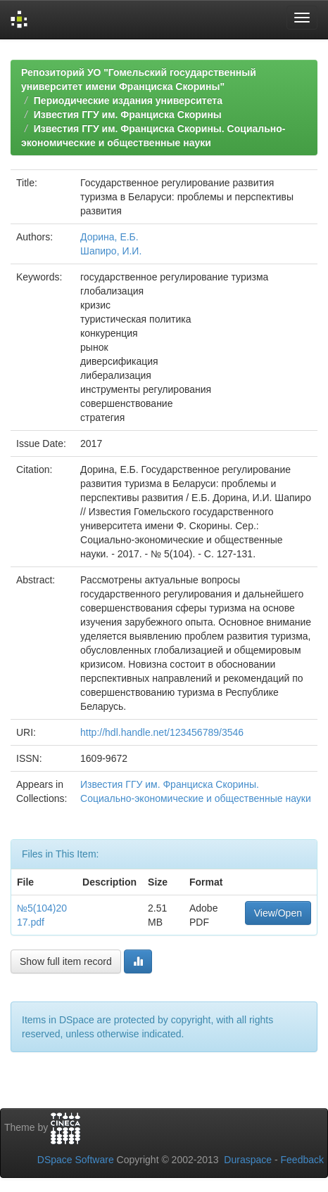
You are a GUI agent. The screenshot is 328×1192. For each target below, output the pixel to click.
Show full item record (66, 961)
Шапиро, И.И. (110, 251)
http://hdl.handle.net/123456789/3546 (162, 732)
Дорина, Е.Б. (109, 236)
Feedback (302, 1159)
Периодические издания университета (128, 100)
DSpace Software (75, 1159)
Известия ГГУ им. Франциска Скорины (128, 114)
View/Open (278, 913)
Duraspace (248, 1159)
